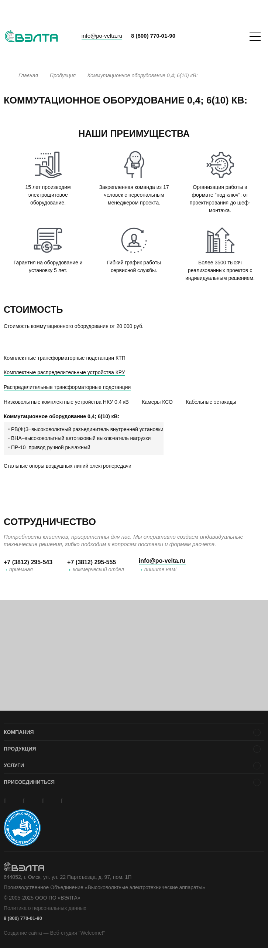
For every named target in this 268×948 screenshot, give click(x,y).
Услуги (14, 765)
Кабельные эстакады (211, 402)
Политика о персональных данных (45, 908)
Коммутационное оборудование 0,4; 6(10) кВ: (61, 416)
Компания (19, 732)
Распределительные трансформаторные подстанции (67, 387)
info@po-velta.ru (102, 35)
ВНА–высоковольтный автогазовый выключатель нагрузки (81, 438)
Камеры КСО (157, 402)
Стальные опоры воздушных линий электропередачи (67, 466)
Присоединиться (29, 782)
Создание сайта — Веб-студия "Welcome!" (54, 933)
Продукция (20, 749)
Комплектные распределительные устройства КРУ (64, 372)
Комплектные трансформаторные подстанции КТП (65, 358)
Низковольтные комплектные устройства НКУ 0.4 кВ (66, 402)
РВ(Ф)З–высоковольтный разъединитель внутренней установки (87, 429)
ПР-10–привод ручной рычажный (50, 447)
